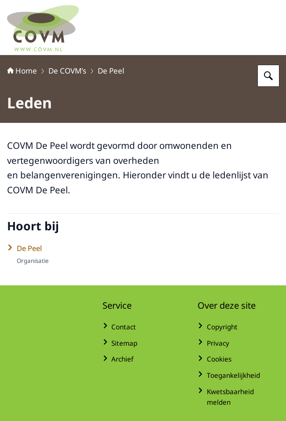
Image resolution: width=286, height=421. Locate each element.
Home (22, 71)
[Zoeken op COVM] (268, 75)
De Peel (111, 71)
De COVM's (67, 71)
